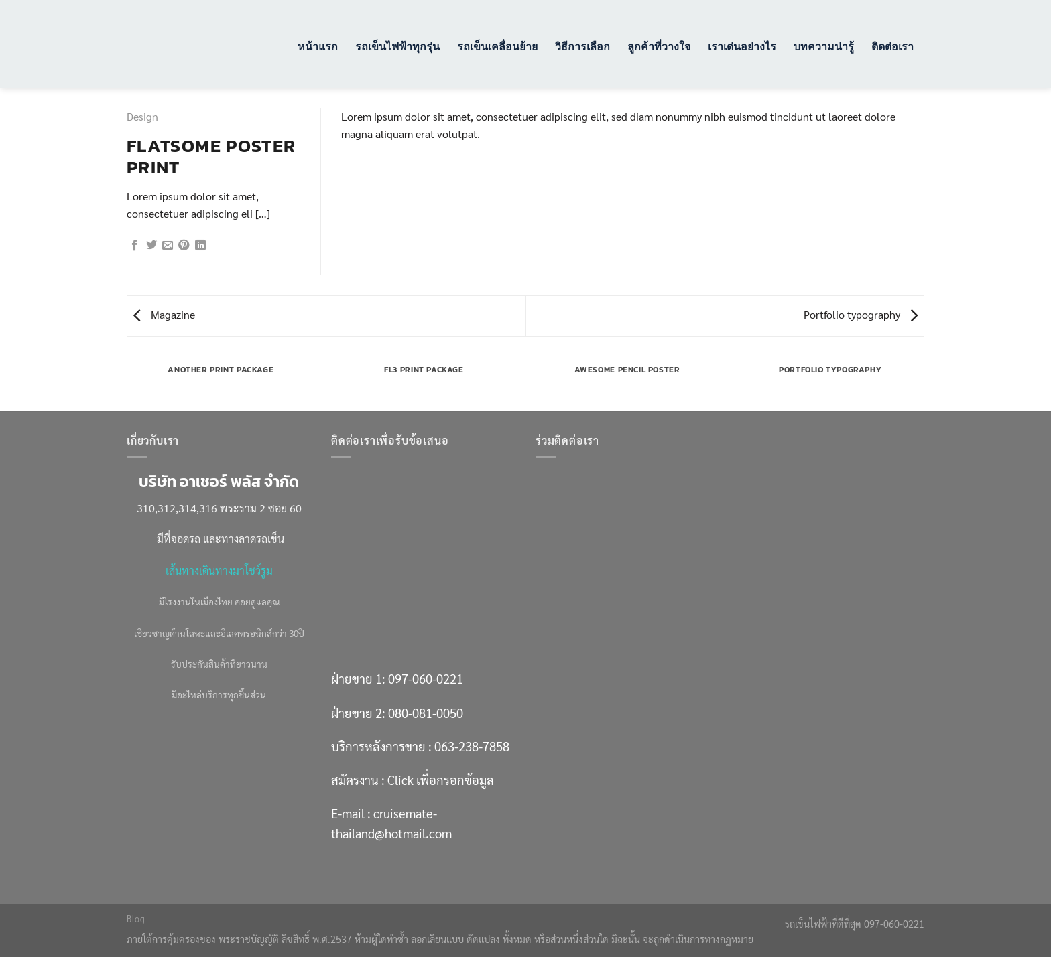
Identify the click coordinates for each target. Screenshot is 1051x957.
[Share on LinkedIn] (200, 246)
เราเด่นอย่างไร (742, 46)
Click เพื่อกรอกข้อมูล (440, 779)
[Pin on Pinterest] (183, 246)
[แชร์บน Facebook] (134, 246)
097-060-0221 (425, 678)
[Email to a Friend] (167, 246)
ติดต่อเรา (892, 46)
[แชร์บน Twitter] (151, 246)
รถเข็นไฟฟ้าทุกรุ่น (397, 46)
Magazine (164, 314)
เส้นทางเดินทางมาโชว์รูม (219, 570)
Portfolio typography (861, 314)
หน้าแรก (318, 46)
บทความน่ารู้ (824, 46)
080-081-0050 (425, 713)
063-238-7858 (471, 746)
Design (142, 116)
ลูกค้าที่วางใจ (658, 46)
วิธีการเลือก (582, 46)
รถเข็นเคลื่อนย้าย (497, 46)
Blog (136, 918)
